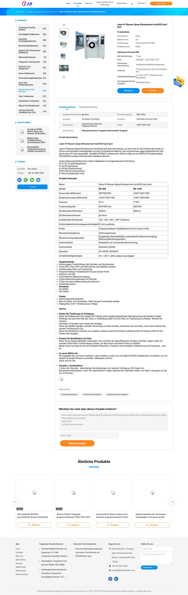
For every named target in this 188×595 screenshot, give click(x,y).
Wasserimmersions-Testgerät (117, 394)
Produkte (19, 552)
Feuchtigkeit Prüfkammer (32, 34)
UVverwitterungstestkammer (32, 78)
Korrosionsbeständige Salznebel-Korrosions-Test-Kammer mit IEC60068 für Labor (89, 552)
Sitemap (19, 563)
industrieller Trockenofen (32, 101)
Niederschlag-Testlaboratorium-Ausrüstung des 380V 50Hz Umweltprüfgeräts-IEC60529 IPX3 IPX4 (37, 140)
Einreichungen (77, 443)
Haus (18, 549)
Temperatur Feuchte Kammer (32, 29)
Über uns (19, 556)
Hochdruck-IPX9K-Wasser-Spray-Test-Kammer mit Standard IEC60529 (36, 131)
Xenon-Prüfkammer (32, 73)
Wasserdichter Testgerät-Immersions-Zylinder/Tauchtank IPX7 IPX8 (37, 149)
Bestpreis (128, 90)
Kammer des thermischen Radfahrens (32, 51)
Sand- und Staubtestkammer (32, 84)
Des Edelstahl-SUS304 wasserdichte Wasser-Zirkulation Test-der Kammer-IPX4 (32, 517)
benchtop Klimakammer (32, 45)
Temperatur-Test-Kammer (32, 62)
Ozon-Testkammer (32, 96)
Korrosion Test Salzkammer (32, 68)
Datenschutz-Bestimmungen (22, 572)
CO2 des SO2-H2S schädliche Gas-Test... (32, 111)
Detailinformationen (67, 107)
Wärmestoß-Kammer (32, 57)
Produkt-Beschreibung (88, 107)
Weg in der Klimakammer (32, 105)
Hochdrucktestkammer (69, 394)
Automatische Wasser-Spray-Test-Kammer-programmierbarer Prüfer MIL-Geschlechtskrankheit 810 (112, 517)
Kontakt (32, 187)
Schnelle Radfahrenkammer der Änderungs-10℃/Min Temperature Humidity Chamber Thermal (54, 553)
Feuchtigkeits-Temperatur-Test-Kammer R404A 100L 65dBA (54, 563)
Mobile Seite (21, 567)
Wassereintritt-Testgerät (92, 394)
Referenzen (161, 3)
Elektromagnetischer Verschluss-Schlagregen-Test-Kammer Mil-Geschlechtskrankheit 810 (151, 517)
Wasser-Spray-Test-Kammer (32, 90)
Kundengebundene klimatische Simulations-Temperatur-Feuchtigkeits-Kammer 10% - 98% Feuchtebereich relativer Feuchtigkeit (53, 574)
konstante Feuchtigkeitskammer (32, 40)
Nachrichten (21, 560)
